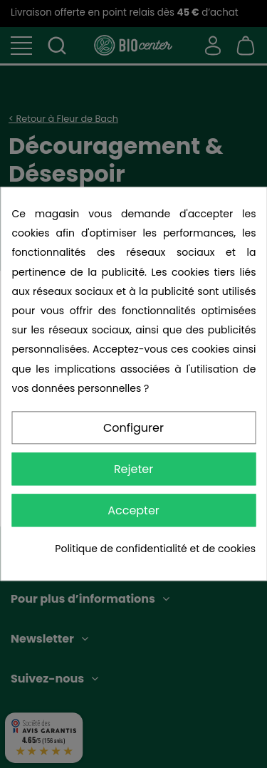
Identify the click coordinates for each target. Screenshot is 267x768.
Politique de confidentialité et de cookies (155, 548)
